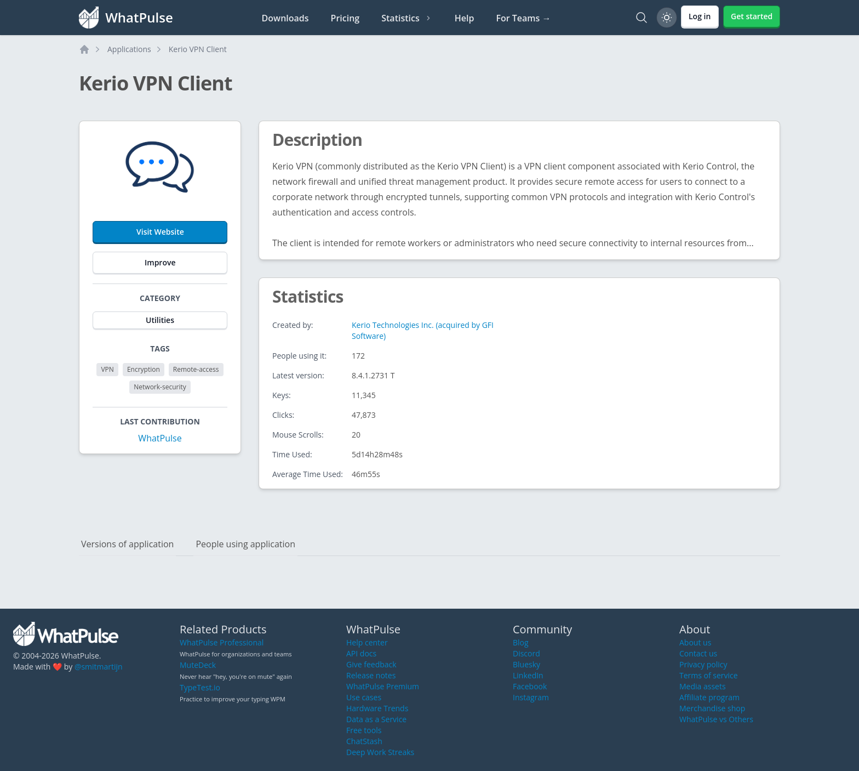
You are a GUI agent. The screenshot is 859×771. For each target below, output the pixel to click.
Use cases (363, 697)
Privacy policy (703, 664)
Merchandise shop (712, 708)
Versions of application (127, 544)
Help (464, 18)
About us (695, 642)
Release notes (371, 675)
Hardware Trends (377, 708)
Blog (521, 642)
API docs (361, 653)
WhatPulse (159, 438)
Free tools (363, 730)
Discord (526, 653)
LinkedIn (528, 675)
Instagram (531, 697)
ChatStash (364, 741)
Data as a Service (376, 719)
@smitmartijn (99, 666)
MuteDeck (198, 665)
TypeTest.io (200, 687)
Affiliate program (709, 697)
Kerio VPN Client (198, 49)
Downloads (285, 18)
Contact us (698, 653)
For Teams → (523, 18)
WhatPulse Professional (222, 642)
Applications (129, 49)
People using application (245, 544)
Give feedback (371, 664)
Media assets (702, 686)
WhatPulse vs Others (716, 719)
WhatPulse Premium (382, 686)
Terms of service (708, 675)
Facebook (530, 686)
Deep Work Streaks (380, 752)
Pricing (345, 18)
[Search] (641, 17)
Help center (367, 642)
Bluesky (526, 664)
